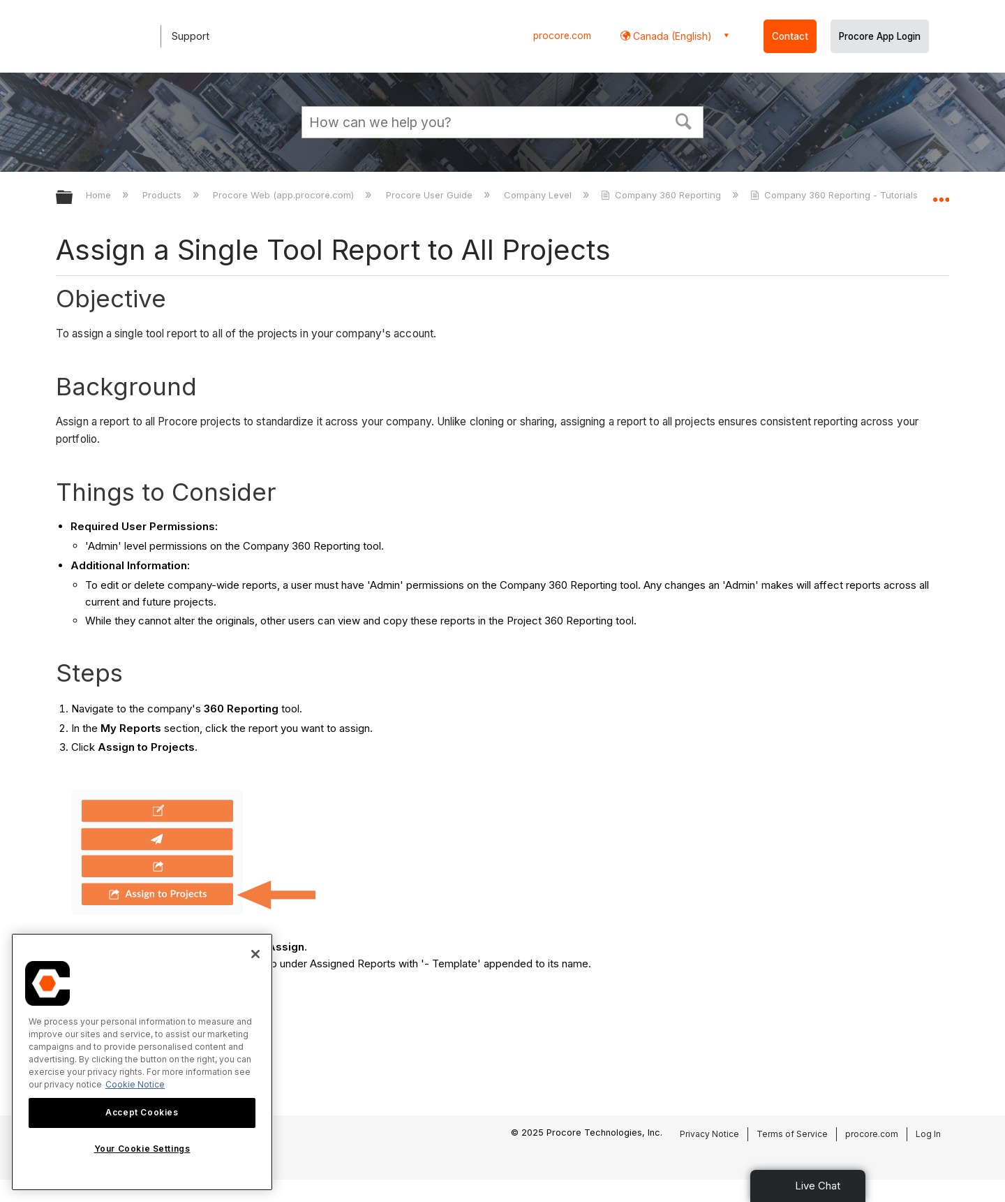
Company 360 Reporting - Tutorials (835, 194)
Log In (928, 1134)
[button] (684, 120)
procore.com (562, 35)
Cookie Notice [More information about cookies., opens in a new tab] (135, 1084)
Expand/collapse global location (940, 193)
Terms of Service (792, 1134)
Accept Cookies (141, 1112)
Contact (790, 36)
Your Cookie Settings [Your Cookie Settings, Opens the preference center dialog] (142, 1148)
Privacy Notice (709, 1134)
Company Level (539, 194)
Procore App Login (880, 36)
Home (100, 194)
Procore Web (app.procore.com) (285, 194)
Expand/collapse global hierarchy (73, 198)
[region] (142, 1062)
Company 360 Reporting (662, 194)
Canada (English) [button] (671, 36)
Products (163, 194)
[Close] (255, 954)
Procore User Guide (430, 194)
